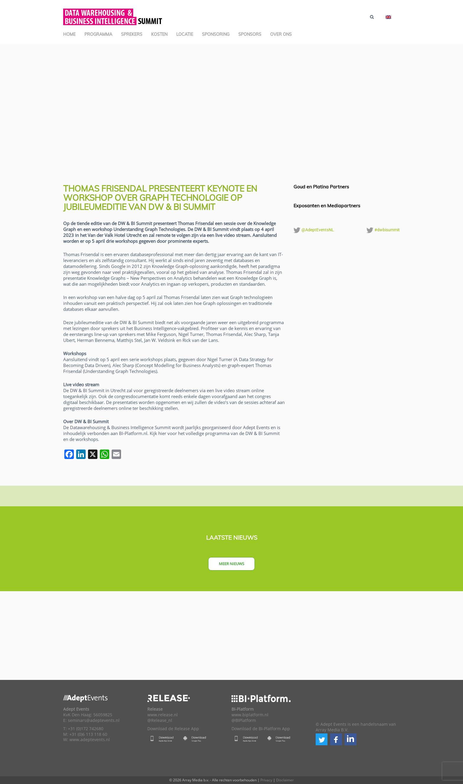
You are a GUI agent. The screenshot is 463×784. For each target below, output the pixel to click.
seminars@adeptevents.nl (94, 720)
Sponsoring (215, 34)
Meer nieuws (231, 563)
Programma (98, 34)
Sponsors (249, 34)
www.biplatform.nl (249, 714)
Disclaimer (285, 780)
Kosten (159, 34)
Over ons (281, 34)
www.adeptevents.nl (89, 739)
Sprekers (131, 34)
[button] (321, 739)
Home (69, 34)
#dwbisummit (383, 230)
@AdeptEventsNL (314, 230)
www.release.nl (162, 714)
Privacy (266, 780)
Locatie (184, 34)
